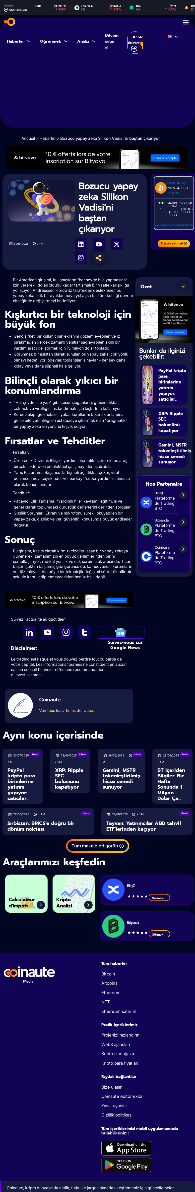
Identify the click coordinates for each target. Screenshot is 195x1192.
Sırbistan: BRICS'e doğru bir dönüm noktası (40, 826)
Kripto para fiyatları (119, 1063)
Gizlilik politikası (116, 1115)
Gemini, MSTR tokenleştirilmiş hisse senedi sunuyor (121, 778)
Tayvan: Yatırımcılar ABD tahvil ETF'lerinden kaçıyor (143, 826)
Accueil (28, 138)
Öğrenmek (54, 41)
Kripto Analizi (66, 901)
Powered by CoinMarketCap (174, 225)
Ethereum (111, 992)
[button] (183, 286)
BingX (131, 885)
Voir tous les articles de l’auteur (67, 710)
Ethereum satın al (118, 1011)
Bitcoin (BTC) (176, 183)
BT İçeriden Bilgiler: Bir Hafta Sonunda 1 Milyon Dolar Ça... (171, 784)
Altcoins (109, 983)
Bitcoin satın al (112, 41)
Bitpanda (133, 922)
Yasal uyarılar (114, 1105)
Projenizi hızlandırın (120, 1035)
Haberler (19, 41)
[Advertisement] (97, 93)
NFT (105, 1001)
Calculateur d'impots (26, 901)
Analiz (86, 41)
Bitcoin (108, 973)
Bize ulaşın (112, 1087)
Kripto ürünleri (135, 43)
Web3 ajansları (115, 1044)
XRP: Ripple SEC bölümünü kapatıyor (171, 421)
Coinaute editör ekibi (121, 1096)
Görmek (159, 898)
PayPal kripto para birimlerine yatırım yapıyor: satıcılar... (172, 384)
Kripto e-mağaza (117, 1053)
